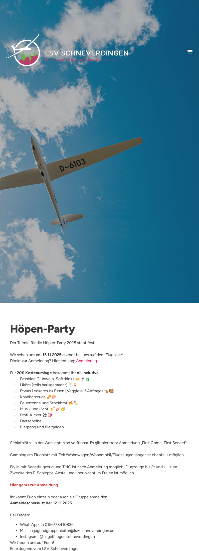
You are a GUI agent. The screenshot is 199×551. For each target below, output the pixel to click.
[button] (190, 51)
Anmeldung (86, 360)
